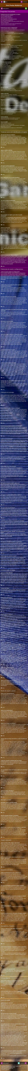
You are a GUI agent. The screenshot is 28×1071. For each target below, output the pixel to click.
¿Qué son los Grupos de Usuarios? (7, 78)
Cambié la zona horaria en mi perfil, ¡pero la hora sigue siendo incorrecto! (12, 34)
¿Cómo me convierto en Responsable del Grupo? (10, 80)
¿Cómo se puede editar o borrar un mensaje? (9, 46)
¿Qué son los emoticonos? (6, 65)
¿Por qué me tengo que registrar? (7, 15)
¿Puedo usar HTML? (4, 64)
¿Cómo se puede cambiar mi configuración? (9, 28)
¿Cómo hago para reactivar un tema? (7, 59)
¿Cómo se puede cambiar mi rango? (7, 39)
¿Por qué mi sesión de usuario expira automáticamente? (11, 23)
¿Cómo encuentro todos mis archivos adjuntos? (9, 119)
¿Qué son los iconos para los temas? (7, 72)
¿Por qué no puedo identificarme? (7, 20)
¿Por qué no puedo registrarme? (7, 17)
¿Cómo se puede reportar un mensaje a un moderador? (11, 55)
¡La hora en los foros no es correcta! (7, 32)
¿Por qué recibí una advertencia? (7, 54)
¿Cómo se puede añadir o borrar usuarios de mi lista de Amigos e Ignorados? (13, 96)
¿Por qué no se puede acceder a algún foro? (9, 52)
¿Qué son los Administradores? (6, 76)
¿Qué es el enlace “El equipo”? (6, 84)
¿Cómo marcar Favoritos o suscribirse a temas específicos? (12, 111)
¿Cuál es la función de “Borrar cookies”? (8, 24)
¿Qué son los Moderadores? (6, 77)
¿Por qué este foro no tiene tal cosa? (7, 124)
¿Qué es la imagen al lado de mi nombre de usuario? (10, 36)
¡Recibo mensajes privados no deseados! (8, 89)
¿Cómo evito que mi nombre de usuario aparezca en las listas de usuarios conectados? (12, 30)
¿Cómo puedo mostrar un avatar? (7, 37)
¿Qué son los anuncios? (5, 68)
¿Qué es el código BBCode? (6, 63)
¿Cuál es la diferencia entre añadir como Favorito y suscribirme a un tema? (13, 110)
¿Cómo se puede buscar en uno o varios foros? (9, 100)
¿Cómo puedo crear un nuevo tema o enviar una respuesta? (12, 45)
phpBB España (12, 1067)
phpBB (9, 328)
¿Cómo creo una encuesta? (6, 48)
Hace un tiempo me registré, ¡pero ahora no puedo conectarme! (12, 21)
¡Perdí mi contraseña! (5, 22)
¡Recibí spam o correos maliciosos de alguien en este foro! (11, 90)
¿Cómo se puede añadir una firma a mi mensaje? (10, 47)
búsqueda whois (17, 1030)
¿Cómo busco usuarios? (5, 104)
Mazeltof (9, 1068)
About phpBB (15, 1008)
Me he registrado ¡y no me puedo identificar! (9, 19)
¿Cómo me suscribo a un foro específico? (8, 112)
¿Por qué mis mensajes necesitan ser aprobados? (10, 58)
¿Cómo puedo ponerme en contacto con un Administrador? (11, 127)
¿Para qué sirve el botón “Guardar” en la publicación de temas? (12, 56)
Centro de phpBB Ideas (7, 1017)
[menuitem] (5, 2)
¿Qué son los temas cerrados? (6, 71)
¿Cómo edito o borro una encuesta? (7, 51)
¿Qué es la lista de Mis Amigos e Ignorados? (9, 94)
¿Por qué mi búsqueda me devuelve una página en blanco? (11, 103)
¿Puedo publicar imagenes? (6, 66)
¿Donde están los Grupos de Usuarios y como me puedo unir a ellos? (13, 79)
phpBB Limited (22, 1005)
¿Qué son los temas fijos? (5, 70)
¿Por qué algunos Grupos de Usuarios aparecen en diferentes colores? (14, 82)
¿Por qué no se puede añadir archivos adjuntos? (9, 53)
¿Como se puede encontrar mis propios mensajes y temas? (11, 105)
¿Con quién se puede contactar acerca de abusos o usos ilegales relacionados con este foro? (13, 126)
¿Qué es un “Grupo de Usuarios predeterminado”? (10, 83)
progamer (4, 1068)
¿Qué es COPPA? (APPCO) (6, 16)
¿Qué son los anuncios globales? (7, 67)
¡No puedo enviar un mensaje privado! (8, 88)
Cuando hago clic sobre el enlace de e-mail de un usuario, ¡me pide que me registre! (14, 41)
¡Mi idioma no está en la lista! (6, 35)
